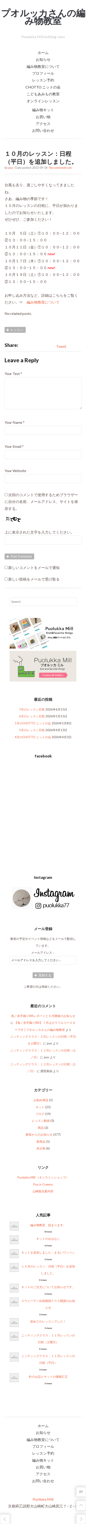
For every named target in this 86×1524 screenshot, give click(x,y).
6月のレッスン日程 (32, 721)
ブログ (40, 1119)
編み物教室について (43, 66)
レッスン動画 (41, 1126)
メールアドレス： (43, 958)
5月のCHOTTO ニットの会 (33, 728)
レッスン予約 (43, 80)
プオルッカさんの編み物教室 (43, 16)
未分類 (40, 1154)
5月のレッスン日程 (32, 735)
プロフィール (43, 73)
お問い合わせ (43, 130)
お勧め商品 (40, 1105)
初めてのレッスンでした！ (48, 1327)
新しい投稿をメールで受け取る (34, 584)
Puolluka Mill (43, 1504)
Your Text (12, 373)
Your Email (13, 452)
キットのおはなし (48, 1244)
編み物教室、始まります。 (48, 1230)
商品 (41, 1133)
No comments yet (60, 167)
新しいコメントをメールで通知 (34, 573)
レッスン (17, 330)
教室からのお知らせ (39, 1140)
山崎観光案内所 (43, 1196)
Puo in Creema (43, 1190)
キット (40, 1112)
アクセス (43, 123)
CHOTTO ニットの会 (43, 87)
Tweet (61, 346)
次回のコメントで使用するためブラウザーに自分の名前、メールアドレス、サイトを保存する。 (41, 507)
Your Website (15, 476)
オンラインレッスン (43, 101)
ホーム (43, 52)
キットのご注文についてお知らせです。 (48, 1292)
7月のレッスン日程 (32, 715)
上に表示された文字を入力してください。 (39, 537)
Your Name (13, 428)
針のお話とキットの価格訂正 (48, 1382)
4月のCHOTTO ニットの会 (33, 742)
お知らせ (43, 59)
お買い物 (43, 117)
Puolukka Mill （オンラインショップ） (43, 1183)
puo (10, 167)
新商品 (40, 1147)
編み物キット (43, 110)
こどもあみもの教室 (43, 94)
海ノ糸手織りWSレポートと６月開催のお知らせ (43, 1021)
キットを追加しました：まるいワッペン (48, 1258)
